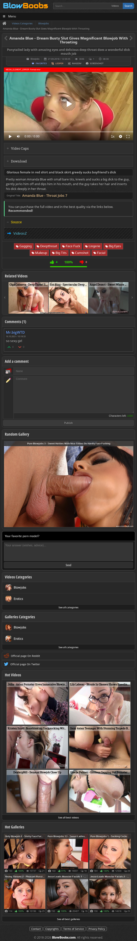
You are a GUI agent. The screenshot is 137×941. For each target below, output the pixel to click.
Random (76, 63)
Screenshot (96, 63)
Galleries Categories (20, 616)
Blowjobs (35, 59)
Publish (68, 423)
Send (68, 565)
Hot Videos (13, 674)
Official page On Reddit (25, 656)
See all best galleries (68, 919)
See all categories (68, 607)
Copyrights (52, 929)
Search (128, 5)
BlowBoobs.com (64, 937)
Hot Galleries (14, 827)
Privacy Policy (96, 929)
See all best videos (68, 817)
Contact (36, 929)
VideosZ (20, 233)
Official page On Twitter (25, 664)
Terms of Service (73, 929)
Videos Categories (18, 577)
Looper (59, 63)
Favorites (41, 63)
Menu (12, 16)
